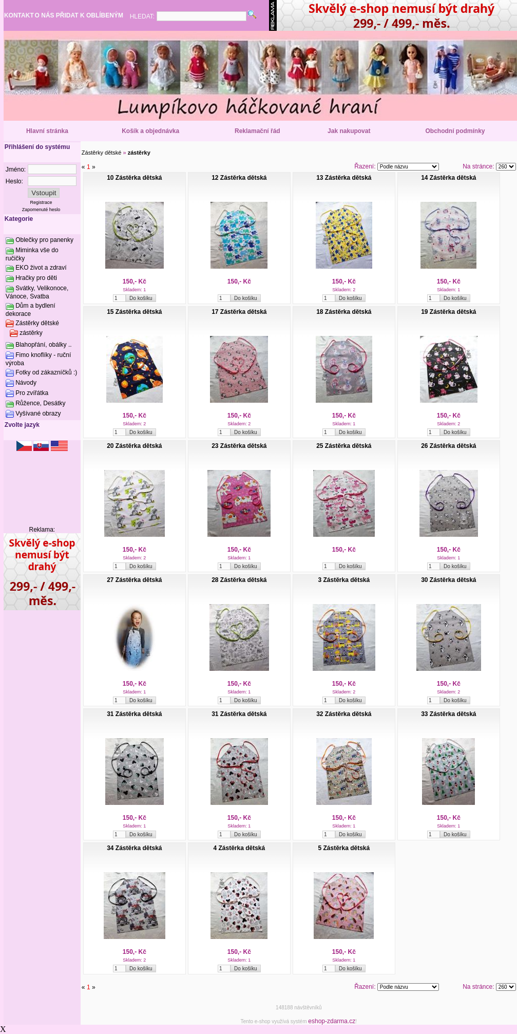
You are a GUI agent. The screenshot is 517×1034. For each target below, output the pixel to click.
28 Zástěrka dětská (239, 580)
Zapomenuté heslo (41, 209)
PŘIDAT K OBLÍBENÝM (89, 15)
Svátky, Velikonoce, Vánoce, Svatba (37, 292)
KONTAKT (19, 15)
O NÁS (44, 15)
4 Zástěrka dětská (239, 848)
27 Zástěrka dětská (134, 580)
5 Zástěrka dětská (344, 848)
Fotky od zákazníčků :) (46, 372)
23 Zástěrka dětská (239, 445)
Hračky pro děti (36, 277)
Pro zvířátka (31, 393)
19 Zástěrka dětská (448, 311)
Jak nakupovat (349, 131)
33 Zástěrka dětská (448, 714)
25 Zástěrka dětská (343, 445)
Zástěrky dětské (37, 323)
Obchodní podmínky (455, 131)
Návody (25, 382)
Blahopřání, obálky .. (43, 344)
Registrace (41, 202)
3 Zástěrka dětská (344, 580)
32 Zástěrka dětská (343, 714)
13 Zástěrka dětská (343, 177)
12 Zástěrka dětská (239, 177)
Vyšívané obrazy (38, 413)
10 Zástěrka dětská (134, 177)
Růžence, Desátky (40, 403)
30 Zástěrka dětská (448, 580)
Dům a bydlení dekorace (30, 309)
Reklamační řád (257, 131)
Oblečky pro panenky (44, 239)
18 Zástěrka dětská (343, 311)
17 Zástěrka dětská (239, 311)
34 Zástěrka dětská (134, 848)
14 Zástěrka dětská (448, 177)
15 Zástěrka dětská (134, 311)
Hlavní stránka (47, 131)
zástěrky (31, 332)
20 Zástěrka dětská (134, 445)
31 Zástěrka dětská (134, 714)
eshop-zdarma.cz (331, 1021)
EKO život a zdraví (40, 267)
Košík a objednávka (150, 131)
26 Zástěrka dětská (448, 445)
